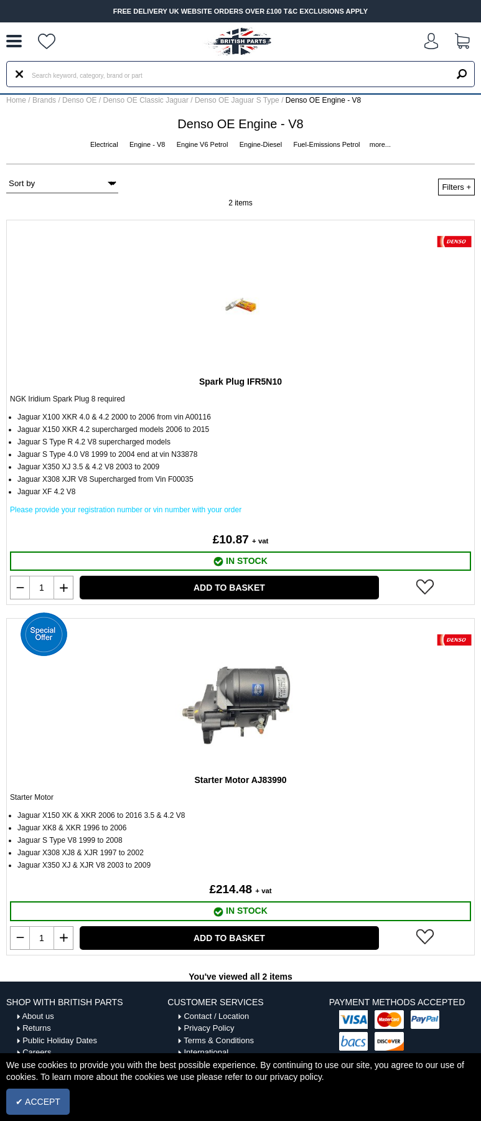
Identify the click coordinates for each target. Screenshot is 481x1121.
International (206, 1052)
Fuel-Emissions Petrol (328, 144)
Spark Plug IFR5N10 (240, 382)
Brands (44, 100)
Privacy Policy (209, 1028)
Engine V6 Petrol (203, 144)
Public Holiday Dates (59, 1040)
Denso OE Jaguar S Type (238, 100)
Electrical (105, 144)
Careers (36, 1052)
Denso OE (80, 100)
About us (38, 1016)
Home (16, 100)
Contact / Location (216, 1016)
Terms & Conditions (219, 1040)
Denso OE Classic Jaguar (147, 100)
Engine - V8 (148, 144)
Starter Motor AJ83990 (240, 780)
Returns (36, 1028)
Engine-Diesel (262, 144)
